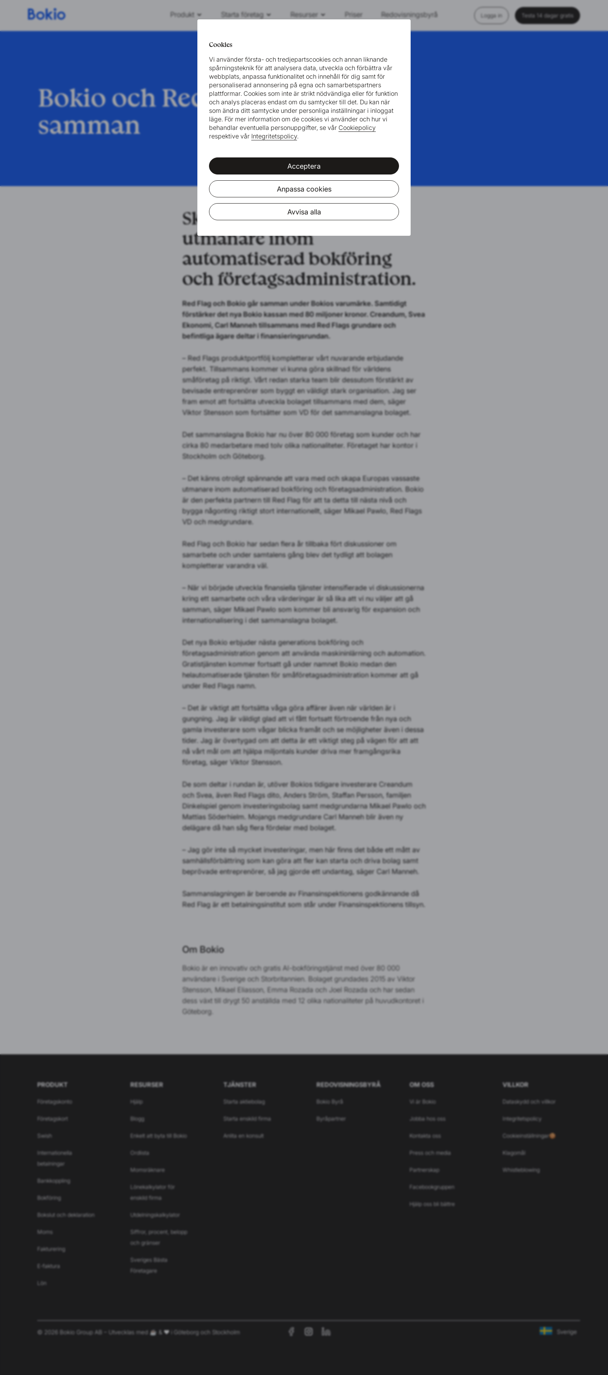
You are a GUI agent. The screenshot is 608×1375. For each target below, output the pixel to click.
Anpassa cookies (304, 189)
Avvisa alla (304, 212)
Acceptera (304, 166)
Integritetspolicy (274, 136)
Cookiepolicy (357, 127)
